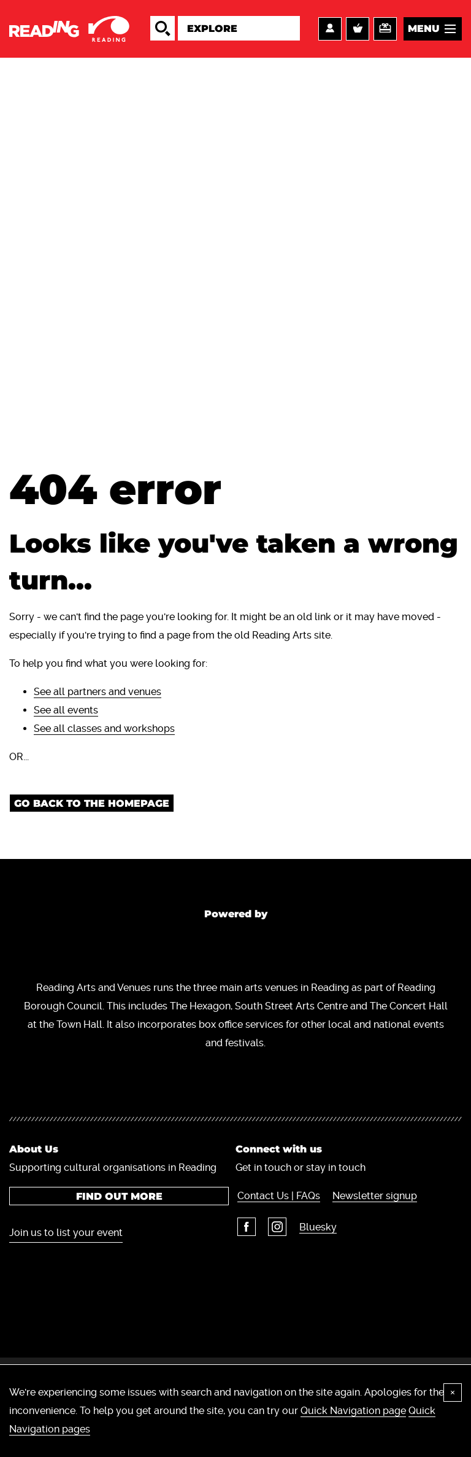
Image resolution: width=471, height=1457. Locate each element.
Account (330, 31)
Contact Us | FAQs (277, 1237)
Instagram (275, 1268)
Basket (357, 31)
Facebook (245, 1268)
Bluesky (314, 1269)
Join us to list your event (66, 1274)
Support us (385, 31)
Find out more (118, 1238)
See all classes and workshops (104, 733)
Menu (424, 31)
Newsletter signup (372, 1237)
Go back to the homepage (91, 808)
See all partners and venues (97, 696)
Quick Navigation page (353, 1410)
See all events (66, 715)
